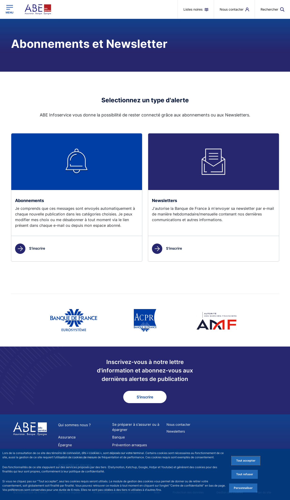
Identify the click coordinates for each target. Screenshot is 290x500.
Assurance (66, 437)
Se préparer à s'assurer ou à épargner (133, 426)
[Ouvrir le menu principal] (9, 9)
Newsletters (176, 431)
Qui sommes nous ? (73, 425)
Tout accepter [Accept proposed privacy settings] (245, 460)
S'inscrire (30, 248)
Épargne (64, 444)
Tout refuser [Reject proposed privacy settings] (244, 474)
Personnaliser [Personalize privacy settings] (243, 488)
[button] (272, 9)
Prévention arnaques (128, 444)
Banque (118, 437)
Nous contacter (178, 424)
